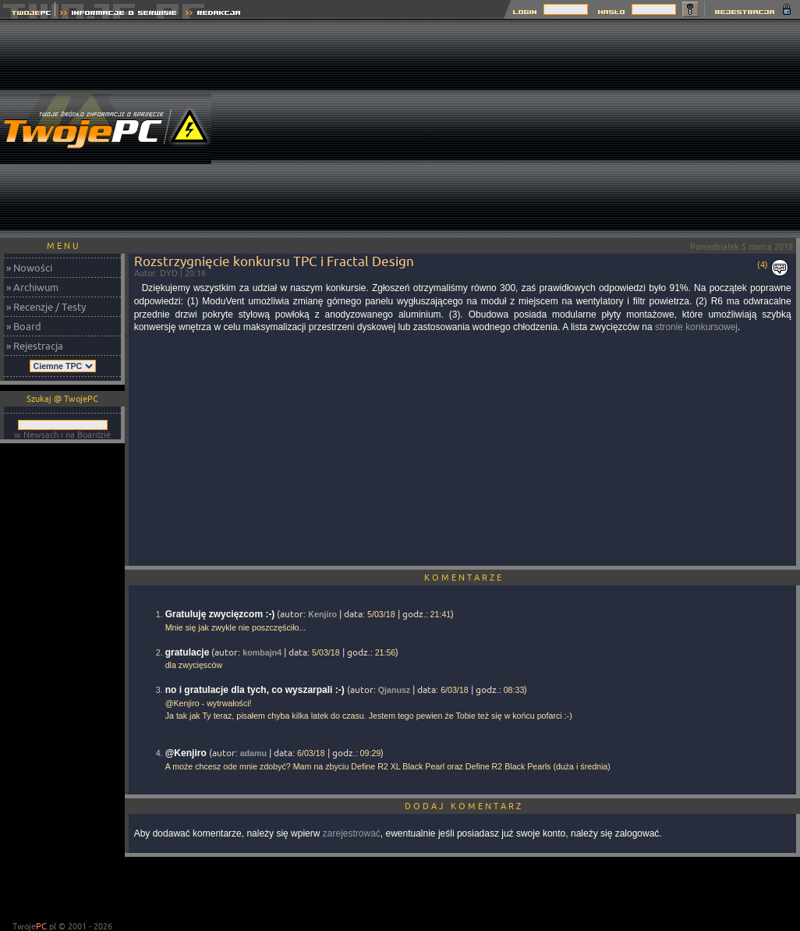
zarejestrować (352, 833)
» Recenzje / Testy (46, 306)
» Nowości (29, 267)
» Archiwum (32, 287)
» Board (23, 326)
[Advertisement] (617, 129)
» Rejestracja (34, 345)
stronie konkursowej (696, 327)
